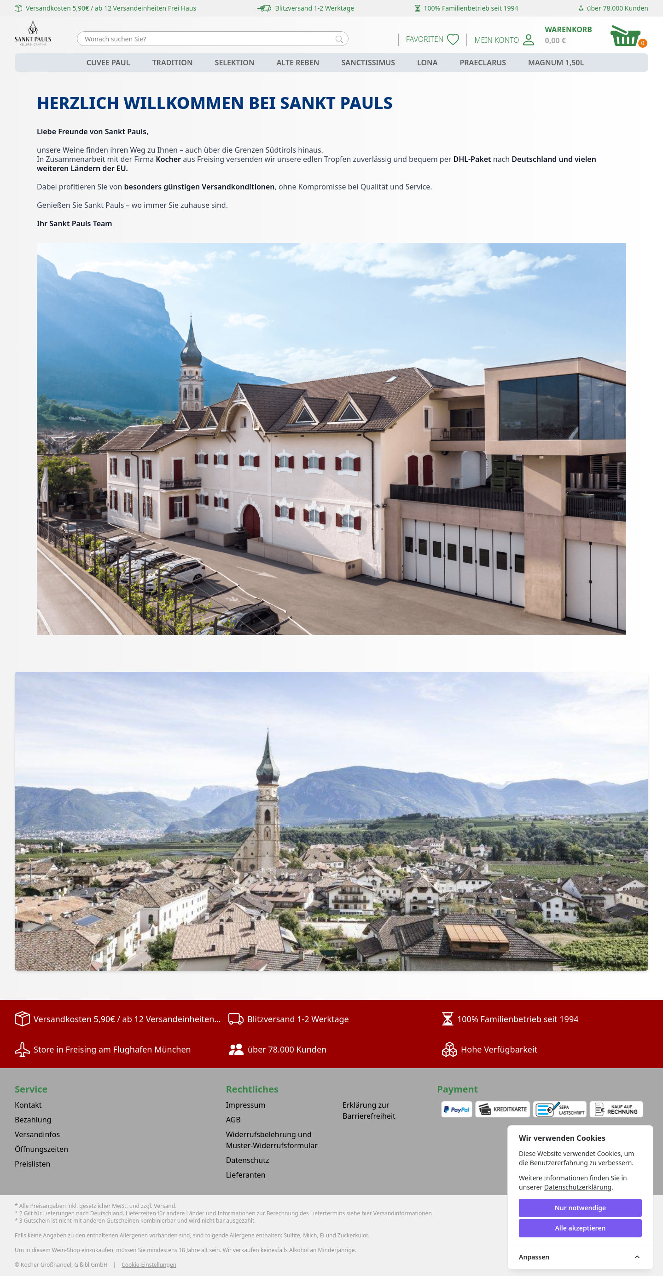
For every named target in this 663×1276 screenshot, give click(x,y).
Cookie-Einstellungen (149, 1265)
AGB (233, 1120)
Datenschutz (247, 1160)
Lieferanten (246, 1175)
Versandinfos (37, 1134)
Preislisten (32, 1164)
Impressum (246, 1105)
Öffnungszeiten (41, 1149)
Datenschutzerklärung (577, 1187)
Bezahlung (33, 1120)
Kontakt (28, 1105)
